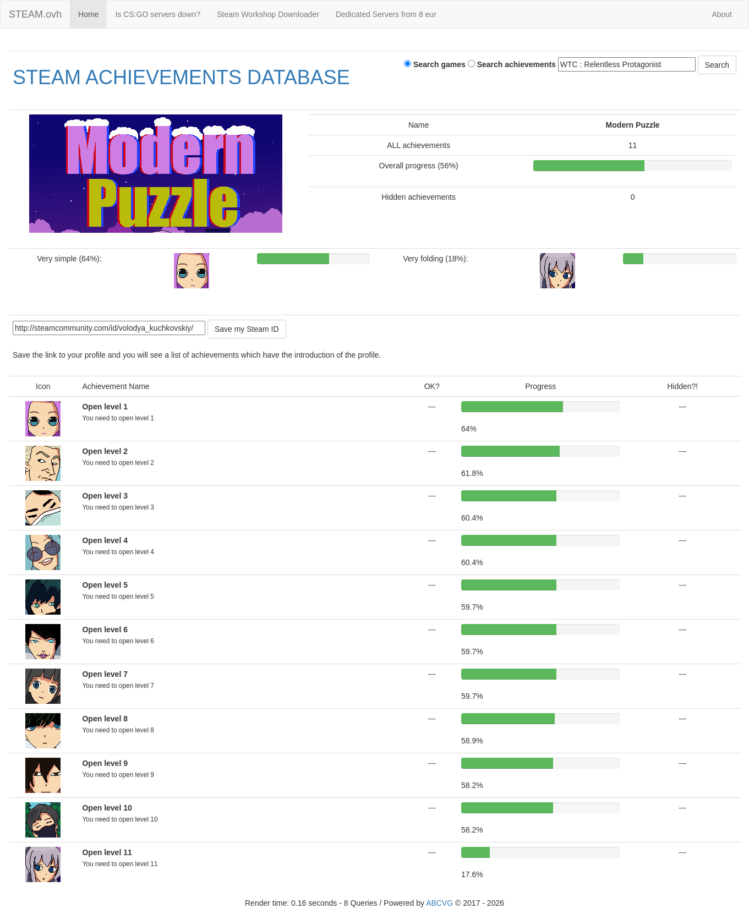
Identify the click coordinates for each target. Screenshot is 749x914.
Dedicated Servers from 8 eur (386, 14)
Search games (435, 64)
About (722, 14)
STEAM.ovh (35, 14)
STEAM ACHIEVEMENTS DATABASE (181, 77)
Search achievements (512, 64)
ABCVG (439, 903)
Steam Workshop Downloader (268, 14)
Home (88, 14)
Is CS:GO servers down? (157, 14)
